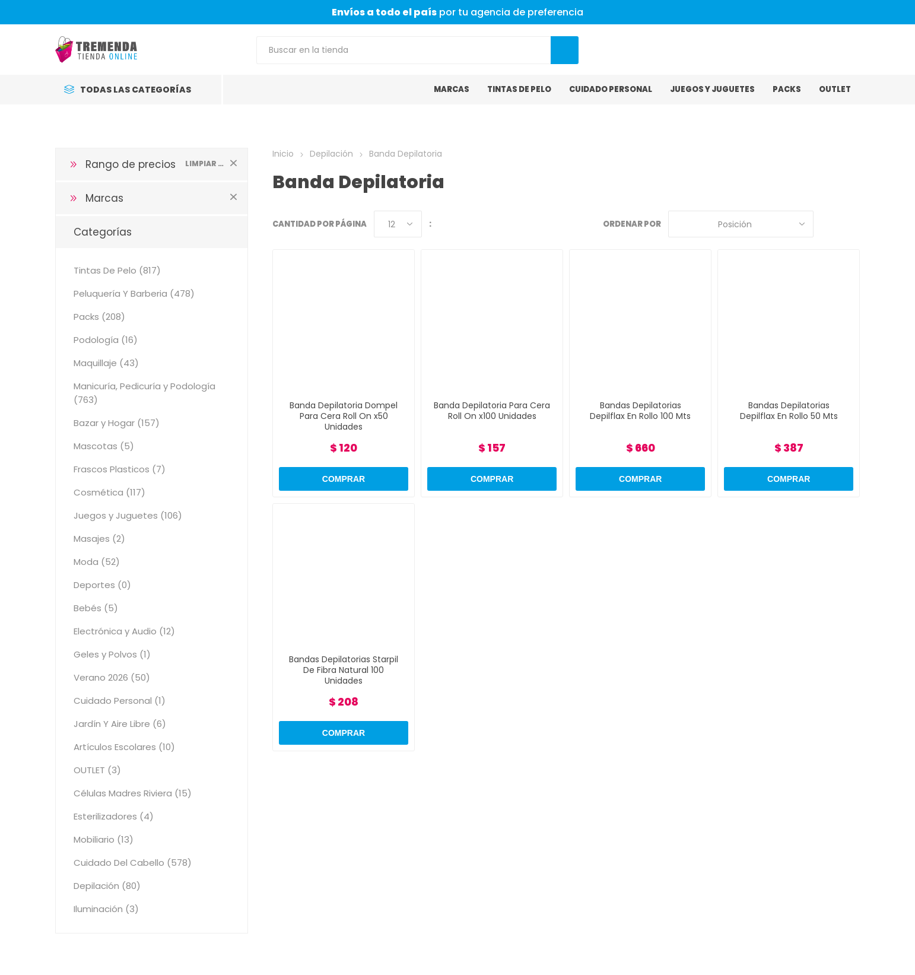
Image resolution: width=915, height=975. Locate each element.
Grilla (828, 224)
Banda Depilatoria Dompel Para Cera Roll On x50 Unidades (344, 416)
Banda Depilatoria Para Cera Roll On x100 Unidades (492, 410)
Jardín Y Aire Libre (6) (120, 723)
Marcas (104, 198)
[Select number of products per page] (398, 224)
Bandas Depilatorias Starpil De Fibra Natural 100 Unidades (343, 670)
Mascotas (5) (104, 446)
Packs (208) (99, 316)
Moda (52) (97, 561)
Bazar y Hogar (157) (117, 423)
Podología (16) (106, 340)
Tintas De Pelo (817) (117, 270)
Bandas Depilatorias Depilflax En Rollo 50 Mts (789, 410)
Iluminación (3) (106, 909)
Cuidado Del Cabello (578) (133, 862)
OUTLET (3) (97, 770)
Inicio (283, 154)
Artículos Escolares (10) (124, 747)
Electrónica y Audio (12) (124, 631)
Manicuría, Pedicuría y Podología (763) (144, 393)
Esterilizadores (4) (114, 816)
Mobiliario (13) (104, 839)
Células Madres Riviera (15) (133, 793)
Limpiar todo (204, 163)
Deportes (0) (102, 585)
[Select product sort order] (741, 224)
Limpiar (233, 162)
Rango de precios (130, 164)
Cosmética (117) (109, 492)
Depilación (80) (107, 885)
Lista (851, 224)
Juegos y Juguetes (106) (128, 515)
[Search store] (403, 50)
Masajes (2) (99, 538)
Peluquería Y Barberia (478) (134, 293)
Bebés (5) (96, 608)
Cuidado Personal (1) (120, 700)
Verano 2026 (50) (112, 677)
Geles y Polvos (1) (112, 654)
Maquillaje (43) (106, 363)
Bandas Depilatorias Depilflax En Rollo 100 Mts (640, 410)
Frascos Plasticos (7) (120, 469)
